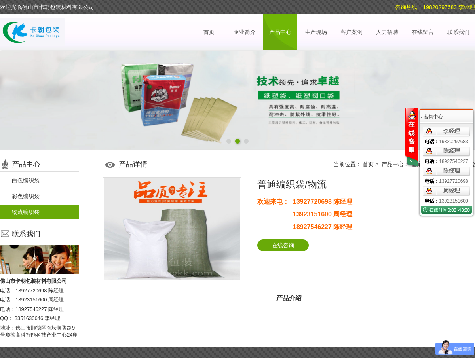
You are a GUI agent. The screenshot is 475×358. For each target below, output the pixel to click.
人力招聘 (387, 32)
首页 (209, 32)
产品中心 (280, 32)
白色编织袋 (26, 180)
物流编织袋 (26, 212)
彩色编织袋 (26, 196)
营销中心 (433, 116)
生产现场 (316, 32)
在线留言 (423, 32)
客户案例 (351, 32)
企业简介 (245, 32)
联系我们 (458, 32)
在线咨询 (283, 245)
